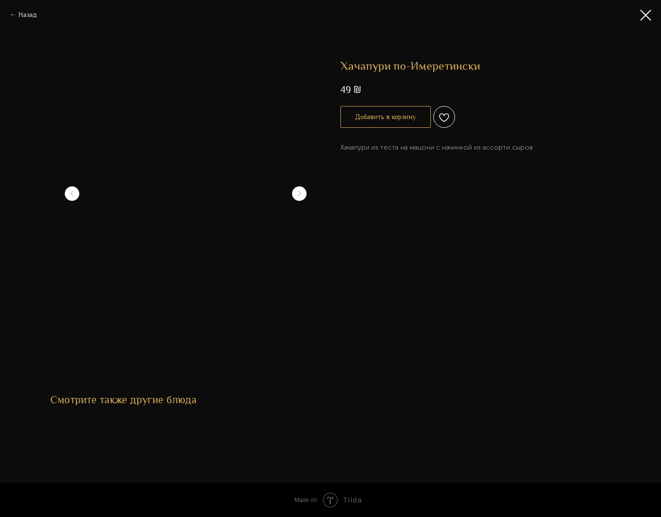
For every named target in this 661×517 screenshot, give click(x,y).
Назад (27, 14)
